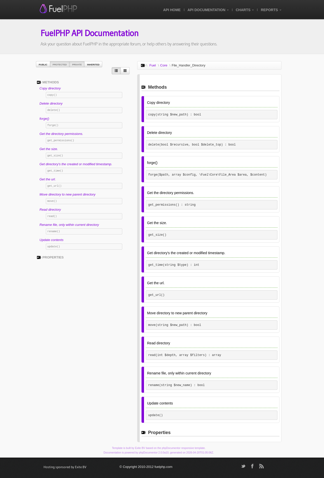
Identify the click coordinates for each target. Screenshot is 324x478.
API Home (171, 10)
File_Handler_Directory (188, 65)
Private (77, 64)
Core (163, 65)
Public (43, 64)
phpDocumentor (171, 448)
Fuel (152, 65)
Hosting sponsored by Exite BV (65, 467)
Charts (245, 10)
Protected (60, 64)
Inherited (93, 64)
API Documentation (208, 10)
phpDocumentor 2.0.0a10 (154, 452)
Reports (271, 10)
